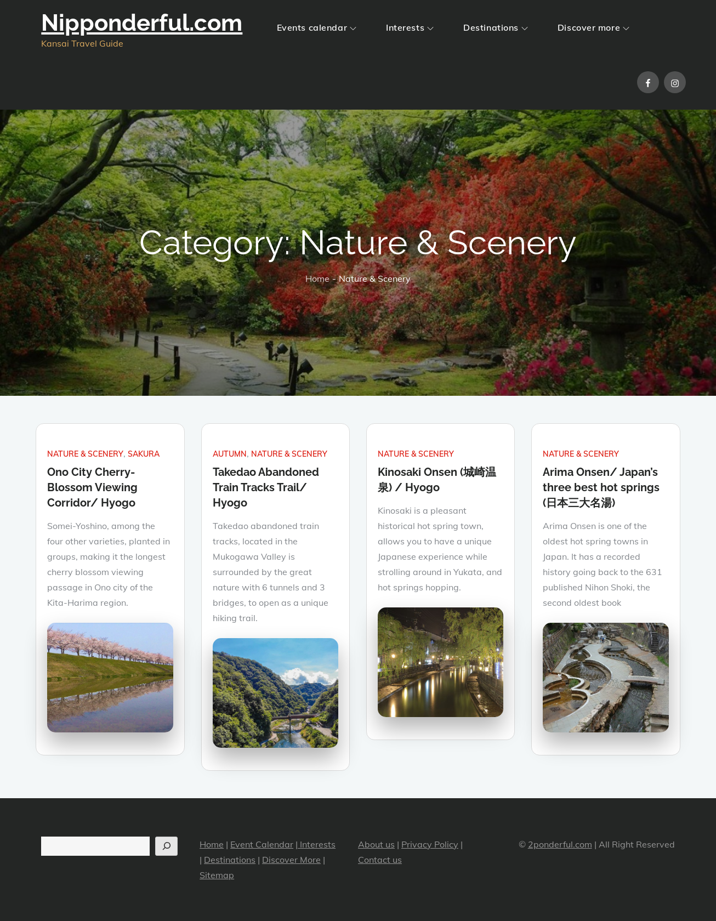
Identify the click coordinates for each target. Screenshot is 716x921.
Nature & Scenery (85, 454)
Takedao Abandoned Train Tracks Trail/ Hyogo (266, 487)
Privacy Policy (429, 844)
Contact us (380, 859)
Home (212, 844)
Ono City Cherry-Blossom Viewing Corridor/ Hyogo (92, 487)
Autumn (230, 454)
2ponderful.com (560, 844)
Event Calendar (261, 844)
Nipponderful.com (141, 22)
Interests (410, 27)
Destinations (495, 27)
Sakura (144, 454)
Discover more (593, 27)
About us (376, 844)
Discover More (291, 859)
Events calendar (316, 27)
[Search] (166, 846)
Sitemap (217, 874)
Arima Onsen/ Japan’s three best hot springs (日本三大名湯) (601, 487)
